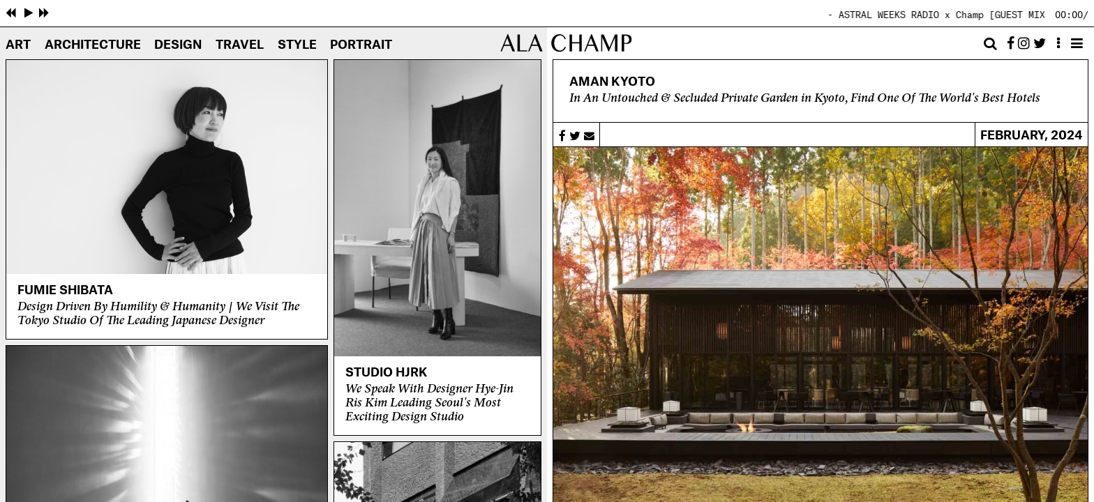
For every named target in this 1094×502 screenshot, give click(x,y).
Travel (240, 45)
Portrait (361, 45)
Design (178, 45)
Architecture (93, 45)
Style (297, 45)
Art (18, 45)
